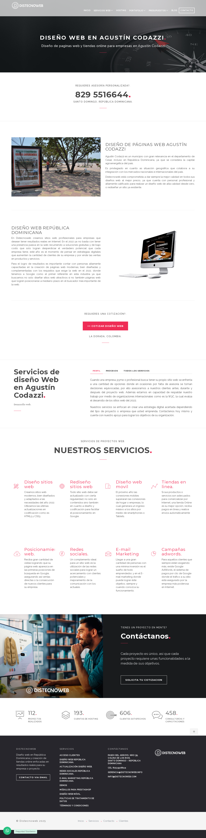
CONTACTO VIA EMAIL (33, 777)
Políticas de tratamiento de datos (77, 799)
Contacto (108, 820)
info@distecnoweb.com (122, 777)
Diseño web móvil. (70, 794)
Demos (63, 785)
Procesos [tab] (112, 371)
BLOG (174, 10)
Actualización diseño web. (76, 767)
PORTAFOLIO (136, 10)
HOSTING (121, 10)
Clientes (123, 820)
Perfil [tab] (96, 371)
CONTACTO (186, 10)
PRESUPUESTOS (157, 10)
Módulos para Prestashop (75, 790)
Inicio (87, 10)
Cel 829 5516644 (117, 768)
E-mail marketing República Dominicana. (76, 779)
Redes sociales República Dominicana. (75, 772)
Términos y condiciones (74, 806)
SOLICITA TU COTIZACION (143, 679)
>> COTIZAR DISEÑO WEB (105, 326)
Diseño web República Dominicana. (72, 760)
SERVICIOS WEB (102, 10)
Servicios (94, 820)
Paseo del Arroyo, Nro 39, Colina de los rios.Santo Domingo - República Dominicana (124, 759)
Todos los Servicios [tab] (137, 371)
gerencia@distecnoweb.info (125, 772)
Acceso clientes (70, 755)
